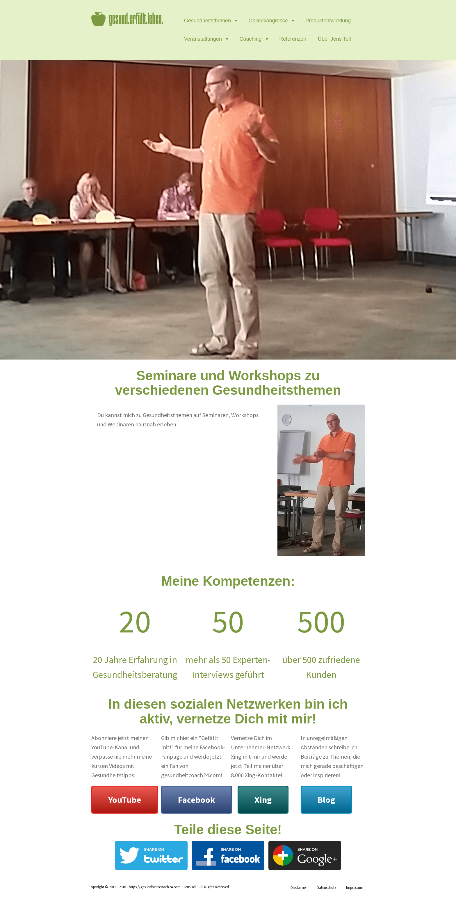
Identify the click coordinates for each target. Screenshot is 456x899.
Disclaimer (299, 887)
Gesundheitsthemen (207, 21)
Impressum (354, 887)
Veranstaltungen (203, 39)
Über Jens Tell (334, 39)
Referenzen (292, 39)
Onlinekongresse (268, 21)
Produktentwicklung (328, 21)
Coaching (251, 39)
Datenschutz (326, 887)
